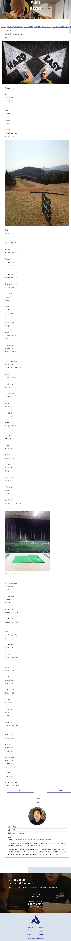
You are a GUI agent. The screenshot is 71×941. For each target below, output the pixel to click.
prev (20, 790)
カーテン (3, 26)
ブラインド (65, 26)
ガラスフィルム (18, 26)
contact (41, 934)
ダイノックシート (46, 26)
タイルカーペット (57, 26)
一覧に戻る (37, 798)
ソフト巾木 (37, 26)
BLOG (37, 802)
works (29, 934)
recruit (41, 927)
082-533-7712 (35, 904)
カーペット (10, 26)
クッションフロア (28, 26)
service (29, 931)
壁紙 (6, 37)
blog (40, 931)
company (30, 927)
